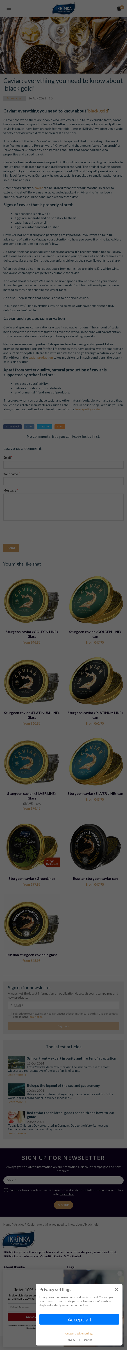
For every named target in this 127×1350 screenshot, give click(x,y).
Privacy (71, 1339)
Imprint (88, 1339)
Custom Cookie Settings (79, 1333)
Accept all (79, 1319)
